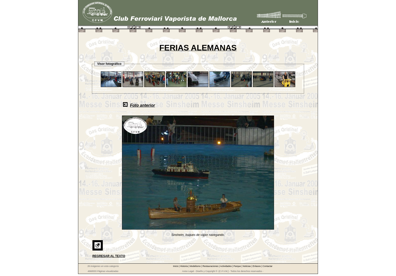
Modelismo (195, 266)
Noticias (247, 266)
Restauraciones (211, 266)
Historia (184, 266)
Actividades (226, 266)
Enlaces (257, 266)
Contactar (268, 266)
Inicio (176, 266)
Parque (238, 266)
